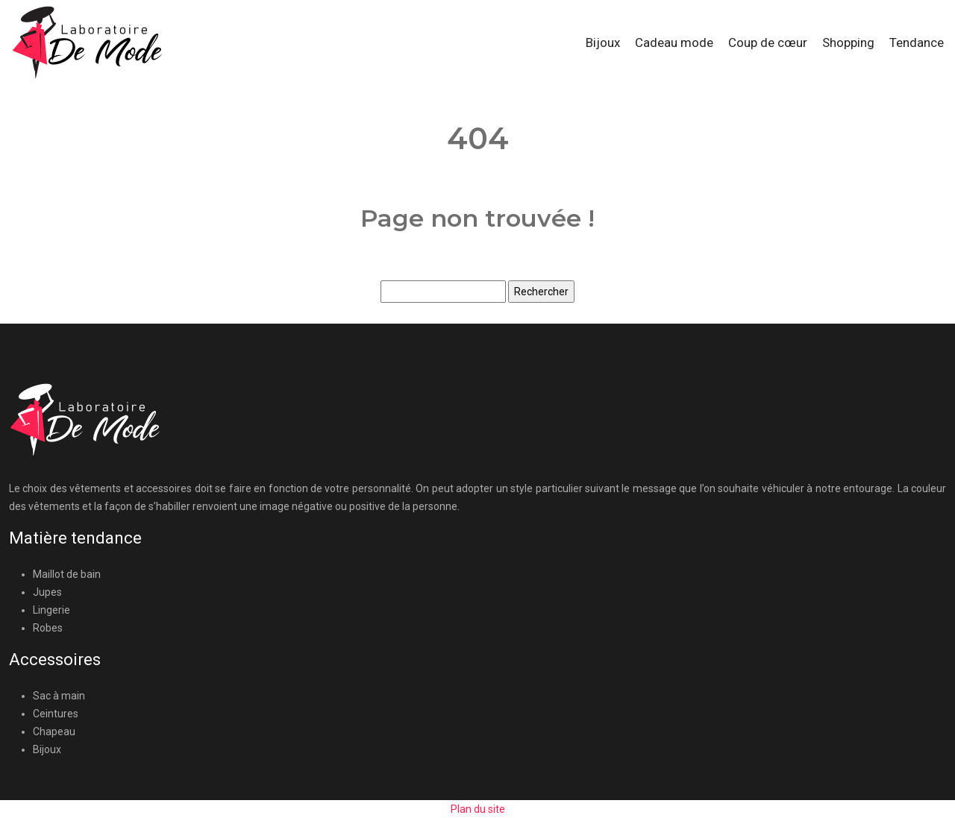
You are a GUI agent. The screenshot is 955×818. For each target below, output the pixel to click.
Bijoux (603, 42)
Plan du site (478, 809)
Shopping (848, 42)
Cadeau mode (674, 42)
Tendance (916, 42)
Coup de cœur (767, 42)
